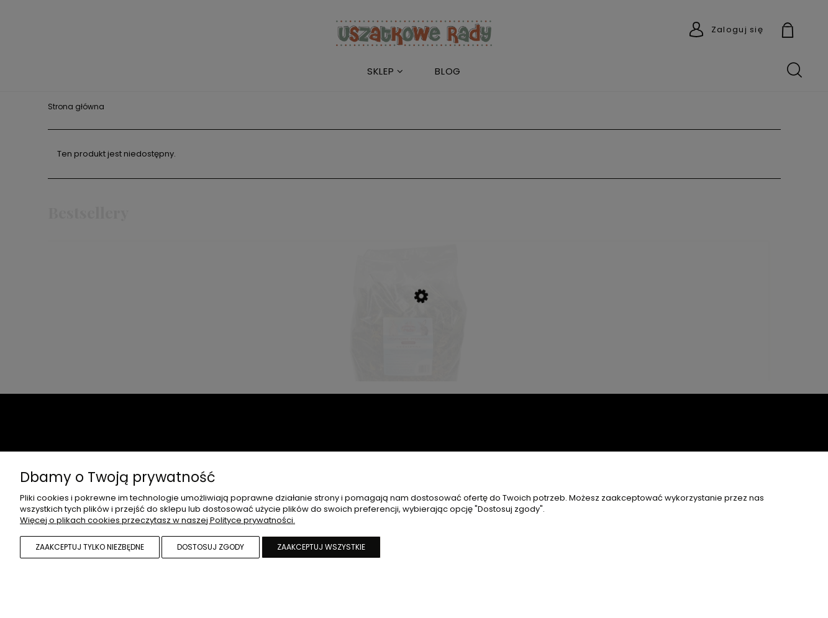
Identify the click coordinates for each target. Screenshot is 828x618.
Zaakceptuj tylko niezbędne (89, 547)
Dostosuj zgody (210, 547)
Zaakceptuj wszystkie (321, 547)
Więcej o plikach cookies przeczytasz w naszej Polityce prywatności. (157, 520)
